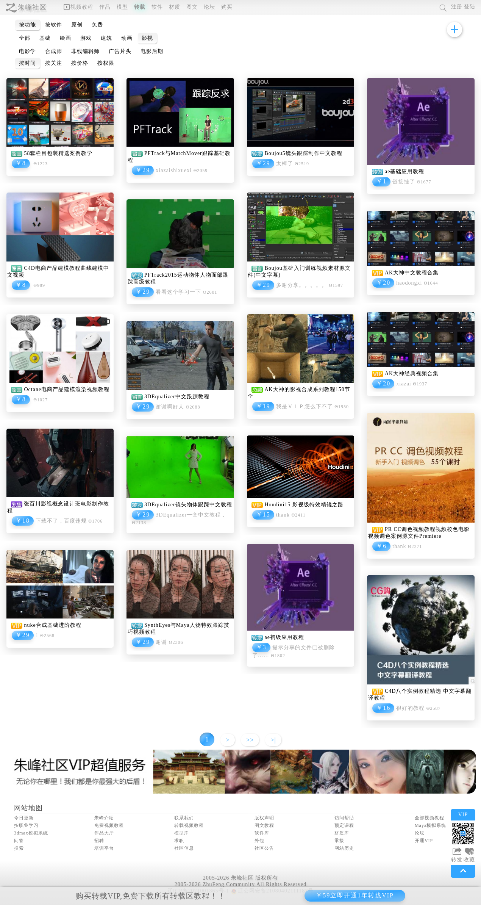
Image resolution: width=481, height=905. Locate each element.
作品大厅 (104, 833)
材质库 (341, 833)
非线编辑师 (85, 51)
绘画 (65, 38)
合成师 (53, 51)
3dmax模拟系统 (31, 833)
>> (250, 740)
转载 (139, 7)
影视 (147, 38)
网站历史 (344, 848)
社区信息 (184, 848)
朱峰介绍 (104, 817)
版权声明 (264, 817)
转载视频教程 (189, 825)
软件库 (262, 833)
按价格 (79, 63)
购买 (227, 7)
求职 (179, 840)
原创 (77, 25)
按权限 (105, 63)
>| (273, 740)
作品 (105, 7)
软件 (157, 7)
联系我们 (184, 817)
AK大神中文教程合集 (412, 273)
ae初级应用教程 (284, 637)
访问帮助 (344, 817)
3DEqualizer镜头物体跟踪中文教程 (188, 504)
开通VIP (424, 840)
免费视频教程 (109, 825)
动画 (127, 38)
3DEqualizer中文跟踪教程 (176, 396)
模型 (122, 7)
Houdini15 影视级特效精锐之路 (303, 504)
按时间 (27, 63)
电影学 (27, 51)
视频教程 (78, 7)
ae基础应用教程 (404, 171)
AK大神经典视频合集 (412, 373)
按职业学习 (26, 825)
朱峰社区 (32, 7)
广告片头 (120, 51)
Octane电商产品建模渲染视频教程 (66, 389)
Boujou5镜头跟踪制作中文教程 (303, 153)
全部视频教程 (429, 817)
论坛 (209, 7)
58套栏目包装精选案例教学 (58, 153)
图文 (192, 7)
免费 (97, 25)
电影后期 (152, 51)
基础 (45, 38)
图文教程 (264, 825)
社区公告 (264, 848)
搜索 (19, 848)
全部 (24, 38)
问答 (19, 840)
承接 (339, 840)
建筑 (106, 38)
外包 (259, 840)
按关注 (53, 63)
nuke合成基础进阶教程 (52, 625)
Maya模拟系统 (430, 825)
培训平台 (104, 848)
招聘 (99, 840)
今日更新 (24, 817)
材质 (174, 7)
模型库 (181, 833)
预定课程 (344, 825)
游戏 (86, 38)
